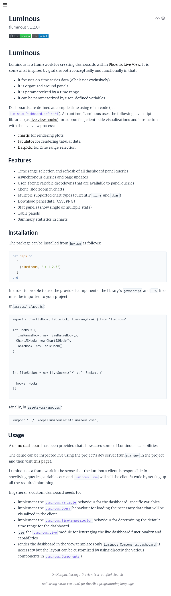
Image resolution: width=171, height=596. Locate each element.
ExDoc (62, 584)
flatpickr (25, 147)
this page (42, 461)
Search (118, 574)
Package (74, 575)
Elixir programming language (112, 584)
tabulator (26, 141)
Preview (87, 575)
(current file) (103, 575)
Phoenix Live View (124, 64)
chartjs (24, 135)
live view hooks (44, 119)
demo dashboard (27, 445)
